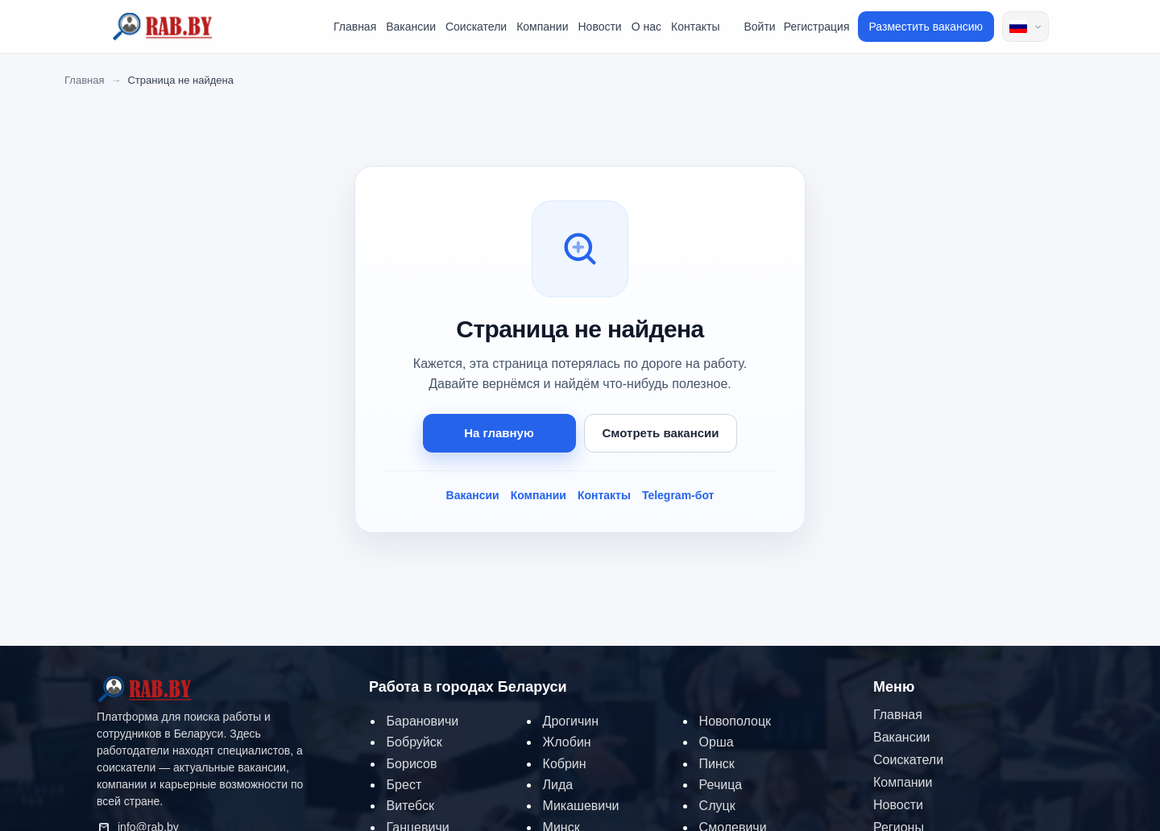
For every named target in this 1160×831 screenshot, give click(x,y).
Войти (759, 26)
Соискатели (476, 26)
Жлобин (567, 742)
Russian (1018, 26)
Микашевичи (581, 805)
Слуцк (717, 805)
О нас (646, 26)
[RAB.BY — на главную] (145, 692)
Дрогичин (571, 721)
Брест (404, 785)
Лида (558, 785)
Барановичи (423, 721)
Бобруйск (414, 742)
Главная (355, 26)
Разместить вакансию (926, 26)
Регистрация (817, 26)
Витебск (410, 805)
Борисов (412, 764)
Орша (716, 742)
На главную (499, 433)
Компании (542, 26)
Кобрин (564, 764)
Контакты (695, 26)
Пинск (717, 764)
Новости (599, 26)
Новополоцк (735, 721)
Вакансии (411, 26)
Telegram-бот (678, 495)
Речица (721, 785)
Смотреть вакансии (661, 433)
